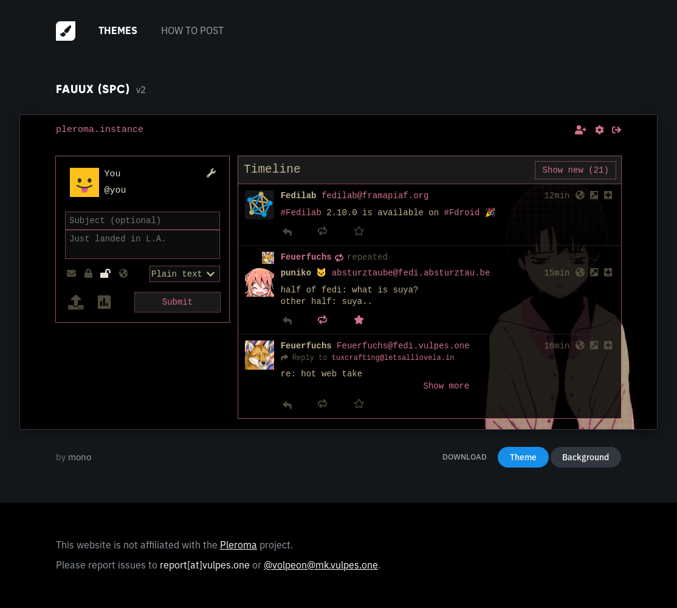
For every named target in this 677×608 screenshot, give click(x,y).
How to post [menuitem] (192, 30)
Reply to (310, 358)
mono (79, 457)
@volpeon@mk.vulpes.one (321, 565)
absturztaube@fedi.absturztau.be (411, 273)
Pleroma (238, 545)
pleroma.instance (99, 129)
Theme (523, 457)
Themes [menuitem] (117, 30)
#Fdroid (462, 213)
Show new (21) (576, 170)
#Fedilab (301, 213)
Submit (177, 300)
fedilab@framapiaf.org (374, 196)
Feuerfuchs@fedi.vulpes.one (403, 346)
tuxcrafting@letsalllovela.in (393, 358)
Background (585, 457)
